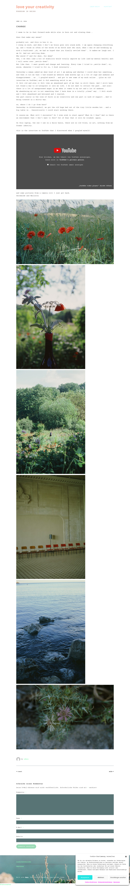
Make (26, 877)
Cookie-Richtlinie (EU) (23, 862)
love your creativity (35, 6)
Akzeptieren (85, 877)
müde (110, 771)
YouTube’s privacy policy (71, 160)
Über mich (95, 7)
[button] (126, 857)
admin (26, 759)
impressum (20, 866)
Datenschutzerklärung (105, 882)
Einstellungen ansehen (118, 877)
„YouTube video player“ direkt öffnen (95, 186)
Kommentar (21, 792)
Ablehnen (101, 877)
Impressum (116, 882)
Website (19, 836)
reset (20, 771)
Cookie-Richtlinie (91, 882)
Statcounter (5, 885)
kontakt (108, 7)
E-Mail (20, 827)
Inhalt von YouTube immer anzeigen (66, 165)
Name (19, 818)
